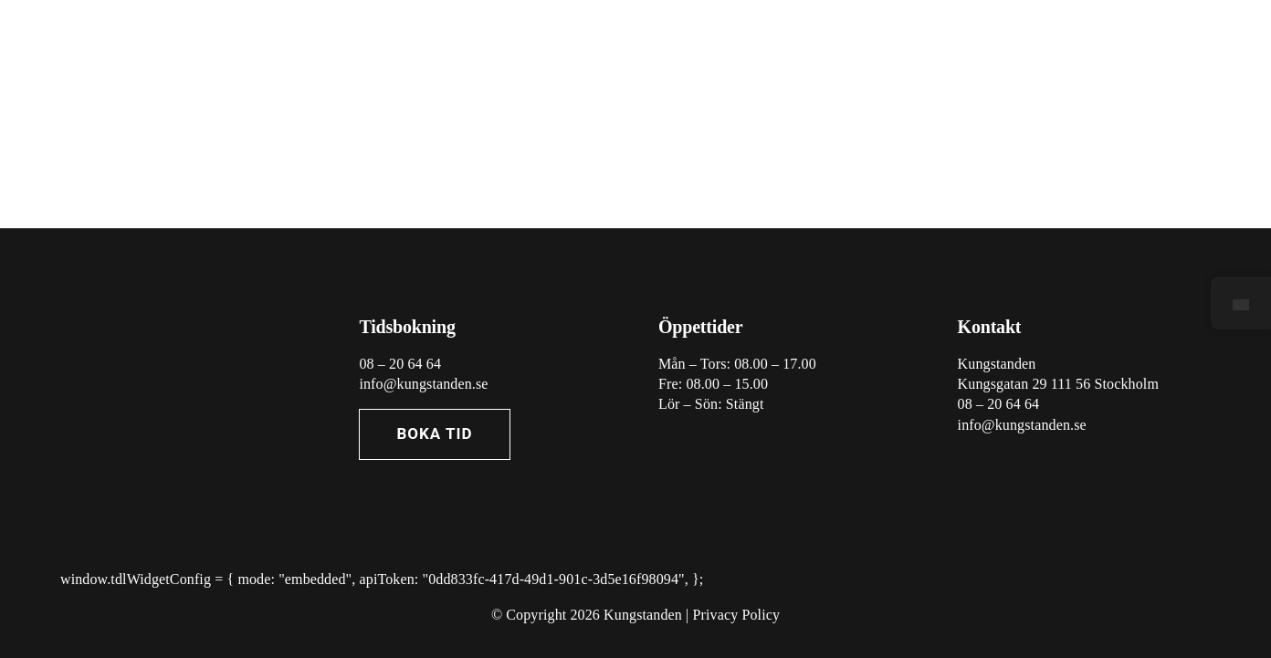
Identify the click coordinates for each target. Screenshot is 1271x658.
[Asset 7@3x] (151, 311)
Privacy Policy (737, 614)
